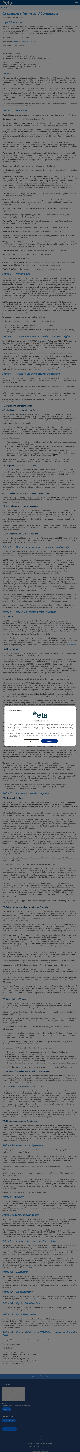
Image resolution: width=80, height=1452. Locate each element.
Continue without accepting (15, 710)
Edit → (32, 741)
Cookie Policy (21, 735)
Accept (49, 741)
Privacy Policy (11, 735)
